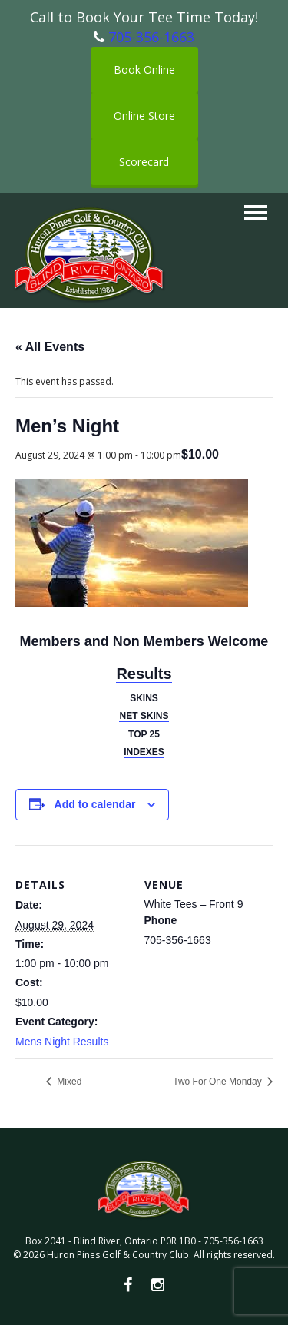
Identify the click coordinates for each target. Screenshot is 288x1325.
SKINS (144, 698)
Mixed (68, 1081)
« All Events (49, 346)
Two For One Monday (218, 1081)
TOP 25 (144, 734)
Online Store (144, 115)
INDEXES (144, 752)
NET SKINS (143, 716)
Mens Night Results (61, 1041)
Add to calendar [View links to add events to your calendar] (95, 804)
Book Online (144, 69)
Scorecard (144, 161)
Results (143, 673)
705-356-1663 (151, 37)
